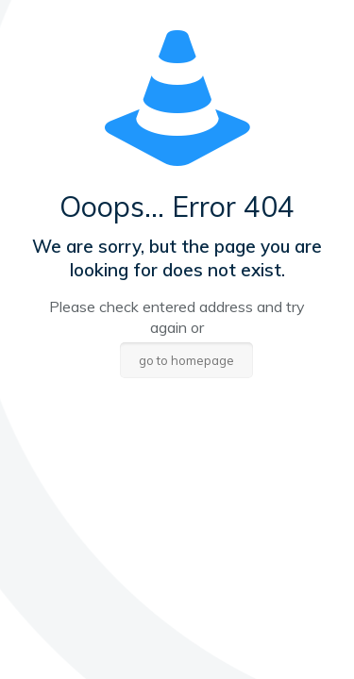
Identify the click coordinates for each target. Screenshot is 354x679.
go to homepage (186, 360)
